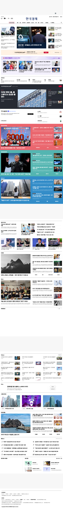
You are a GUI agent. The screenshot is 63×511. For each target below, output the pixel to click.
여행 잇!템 (58, 434)
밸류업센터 (56, 201)
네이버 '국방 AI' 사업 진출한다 (27, 357)
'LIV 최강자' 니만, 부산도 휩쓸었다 (49, 357)
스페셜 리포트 (3, 394)
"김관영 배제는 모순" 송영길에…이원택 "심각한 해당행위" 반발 (43, 69)
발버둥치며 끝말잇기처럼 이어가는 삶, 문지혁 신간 (43, 255)
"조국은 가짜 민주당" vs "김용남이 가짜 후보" (25, 71)
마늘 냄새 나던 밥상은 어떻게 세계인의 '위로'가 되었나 (14, 301)
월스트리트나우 (36, 153)
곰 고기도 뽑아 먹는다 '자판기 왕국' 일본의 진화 (42, 295)
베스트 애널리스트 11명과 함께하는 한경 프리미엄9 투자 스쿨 (49, 363)
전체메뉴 (52, 22)
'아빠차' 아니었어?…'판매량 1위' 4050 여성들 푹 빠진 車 (46, 451)
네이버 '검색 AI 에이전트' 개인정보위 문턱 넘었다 (52, 378)
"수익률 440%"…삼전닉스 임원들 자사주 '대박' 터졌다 (43, 128)
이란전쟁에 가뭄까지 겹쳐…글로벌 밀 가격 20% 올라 (28, 378)
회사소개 (3, 493)
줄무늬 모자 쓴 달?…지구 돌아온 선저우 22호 (49, 368)
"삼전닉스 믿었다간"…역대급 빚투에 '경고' (45, 224)
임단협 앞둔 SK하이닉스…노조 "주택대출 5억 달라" (8, 40)
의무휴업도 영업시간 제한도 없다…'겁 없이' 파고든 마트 (52, 103)
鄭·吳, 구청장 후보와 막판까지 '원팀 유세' (10, 71)
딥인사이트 (49, 99)
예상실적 (37, 173)
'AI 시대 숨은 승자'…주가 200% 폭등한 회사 (46, 229)
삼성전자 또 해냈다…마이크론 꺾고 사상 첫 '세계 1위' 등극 (47, 441)
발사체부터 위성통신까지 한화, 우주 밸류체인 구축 (7, 368)
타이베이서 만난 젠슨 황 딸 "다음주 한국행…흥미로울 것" (58, 35)
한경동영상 (3, 308)
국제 (36, 22)
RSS (24, 499)
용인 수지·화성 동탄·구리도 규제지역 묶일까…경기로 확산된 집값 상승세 (43, 195)
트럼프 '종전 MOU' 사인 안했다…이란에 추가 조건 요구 (58, 40)
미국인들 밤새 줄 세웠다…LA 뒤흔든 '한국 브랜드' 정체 (14, 445)
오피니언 (41, 22)
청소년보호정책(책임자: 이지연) (41, 499)
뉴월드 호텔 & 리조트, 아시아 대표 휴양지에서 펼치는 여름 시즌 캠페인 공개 (43, 415)
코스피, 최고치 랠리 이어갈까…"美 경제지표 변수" (43, 135)
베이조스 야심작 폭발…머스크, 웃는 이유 (45, 235)
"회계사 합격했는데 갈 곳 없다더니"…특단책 (46, 227)
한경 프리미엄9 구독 (55, 16)
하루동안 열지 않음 (57, 52)
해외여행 (50, 434)
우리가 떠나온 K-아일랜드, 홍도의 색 (10, 434)
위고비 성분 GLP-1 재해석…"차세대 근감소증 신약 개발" (49, 373)
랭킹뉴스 (2, 438)
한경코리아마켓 (4, 125)
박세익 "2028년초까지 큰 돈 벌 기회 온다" (12, 441)
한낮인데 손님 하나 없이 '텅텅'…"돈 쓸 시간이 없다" (45, 454)
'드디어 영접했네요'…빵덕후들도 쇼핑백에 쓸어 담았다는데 (15, 448)
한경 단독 (2, 90)
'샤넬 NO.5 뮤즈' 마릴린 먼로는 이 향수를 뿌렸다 (42, 302)
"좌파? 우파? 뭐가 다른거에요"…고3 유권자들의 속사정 (28, 233)
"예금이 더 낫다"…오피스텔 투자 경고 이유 (45, 232)
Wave (2, 279)
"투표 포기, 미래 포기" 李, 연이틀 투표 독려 (42, 62)
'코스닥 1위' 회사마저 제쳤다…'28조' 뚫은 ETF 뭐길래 (43, 141)
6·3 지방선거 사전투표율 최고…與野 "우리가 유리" (58, 46)
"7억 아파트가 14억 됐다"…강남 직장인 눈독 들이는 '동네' (15, 451)
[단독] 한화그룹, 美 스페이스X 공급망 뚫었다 (8, 94)
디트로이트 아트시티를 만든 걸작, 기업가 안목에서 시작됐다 (43, 269)
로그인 (61, 16)
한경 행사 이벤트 (4, 458)
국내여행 (43, 434)
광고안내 (15, 493)
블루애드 (19, 493)
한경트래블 (3, 412)
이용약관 (28, 499)
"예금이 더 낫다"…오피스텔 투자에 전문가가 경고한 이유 (15, 200)
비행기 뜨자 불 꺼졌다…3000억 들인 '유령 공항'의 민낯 (14, 454)
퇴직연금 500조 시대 (7, 408)
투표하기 (53, 386)
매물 (47, 201)
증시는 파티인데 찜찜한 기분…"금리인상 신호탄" (13, 148)
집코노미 (32, 22)
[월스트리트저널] (8, 18)
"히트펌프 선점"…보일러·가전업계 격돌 (28, 373)
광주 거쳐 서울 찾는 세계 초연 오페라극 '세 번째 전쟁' (43, 262)
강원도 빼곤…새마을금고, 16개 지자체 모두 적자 (30, 45)
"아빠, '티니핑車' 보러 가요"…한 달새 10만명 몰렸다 (54, 248)
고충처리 (11, 493)
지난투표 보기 (53, 389)
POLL (2, 384)
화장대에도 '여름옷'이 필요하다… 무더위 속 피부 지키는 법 (42, 281)
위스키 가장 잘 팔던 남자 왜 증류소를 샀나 (41, 288)
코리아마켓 (23, 22)
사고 (61, 458)
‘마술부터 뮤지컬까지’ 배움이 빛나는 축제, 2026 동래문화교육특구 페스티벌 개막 (43, 428)
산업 (20, 22)
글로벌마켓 (28, 22)
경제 (17, 22)
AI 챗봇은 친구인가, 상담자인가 (6, 357)
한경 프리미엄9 (11, 22)
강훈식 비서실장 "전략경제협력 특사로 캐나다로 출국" (7, 44)
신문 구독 (50, 16)
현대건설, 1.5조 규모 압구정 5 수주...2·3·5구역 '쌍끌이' (43, 181)
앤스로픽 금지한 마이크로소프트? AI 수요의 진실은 (43, 162)
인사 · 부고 (58, 458)
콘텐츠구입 (8, 499)
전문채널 (46, 22)
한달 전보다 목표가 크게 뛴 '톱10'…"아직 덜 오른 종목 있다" (27, 363)
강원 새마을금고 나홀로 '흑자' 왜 (28, 367)
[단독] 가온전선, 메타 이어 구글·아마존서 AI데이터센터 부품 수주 (52, 93)
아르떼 (2, 253)
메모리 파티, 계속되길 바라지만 (22, 81)
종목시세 (47, 173)
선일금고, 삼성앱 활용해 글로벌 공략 (7, 378)
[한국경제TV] (5, 18)
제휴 (6, 499)
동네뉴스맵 (37, 201)
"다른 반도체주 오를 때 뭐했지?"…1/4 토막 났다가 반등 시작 (47, 448)
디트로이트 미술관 (51, 81)
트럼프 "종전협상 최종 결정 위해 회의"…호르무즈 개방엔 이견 (43, 168)
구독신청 (7, 493)
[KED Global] (12, 18)
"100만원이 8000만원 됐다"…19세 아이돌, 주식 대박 (7, 248)
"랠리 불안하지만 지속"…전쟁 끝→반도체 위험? (42, 155)
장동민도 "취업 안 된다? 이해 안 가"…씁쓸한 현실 (39, 248)
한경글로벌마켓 (4, 152)
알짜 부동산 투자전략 (37, 193)
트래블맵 (36, 434)
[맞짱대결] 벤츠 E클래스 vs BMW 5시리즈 (17, 386)
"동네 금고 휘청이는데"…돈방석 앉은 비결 (8, 224)
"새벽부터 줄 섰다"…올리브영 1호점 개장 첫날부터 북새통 (7, 363)
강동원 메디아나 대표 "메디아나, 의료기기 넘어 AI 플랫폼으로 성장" (7, 373)
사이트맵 (17, 499)
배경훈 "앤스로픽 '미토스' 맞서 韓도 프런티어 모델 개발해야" (7, 47)
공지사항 (26, 458)
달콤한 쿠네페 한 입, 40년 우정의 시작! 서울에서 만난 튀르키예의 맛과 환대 (42, 421)
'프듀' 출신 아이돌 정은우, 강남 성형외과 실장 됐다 (23, 248)
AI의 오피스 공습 (27, 408)
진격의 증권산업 (48, 408)
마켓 (57, 147)
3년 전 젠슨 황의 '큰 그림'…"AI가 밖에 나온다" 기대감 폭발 (15, 174)
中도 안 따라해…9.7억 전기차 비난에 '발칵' (8, 231)
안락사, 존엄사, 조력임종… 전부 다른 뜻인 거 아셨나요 (14, 275)
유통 (38, 22)
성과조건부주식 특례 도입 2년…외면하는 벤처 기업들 (37, 81)
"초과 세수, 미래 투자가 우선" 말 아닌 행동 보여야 (7, 81)
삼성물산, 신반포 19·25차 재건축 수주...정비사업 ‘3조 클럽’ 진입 (42, 187)
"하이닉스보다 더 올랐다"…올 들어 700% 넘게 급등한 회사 (47, 445)
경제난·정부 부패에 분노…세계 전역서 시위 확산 (8, 37)
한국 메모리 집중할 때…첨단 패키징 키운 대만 (58, 28)
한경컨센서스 (38, 147)
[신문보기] (1, 18)
